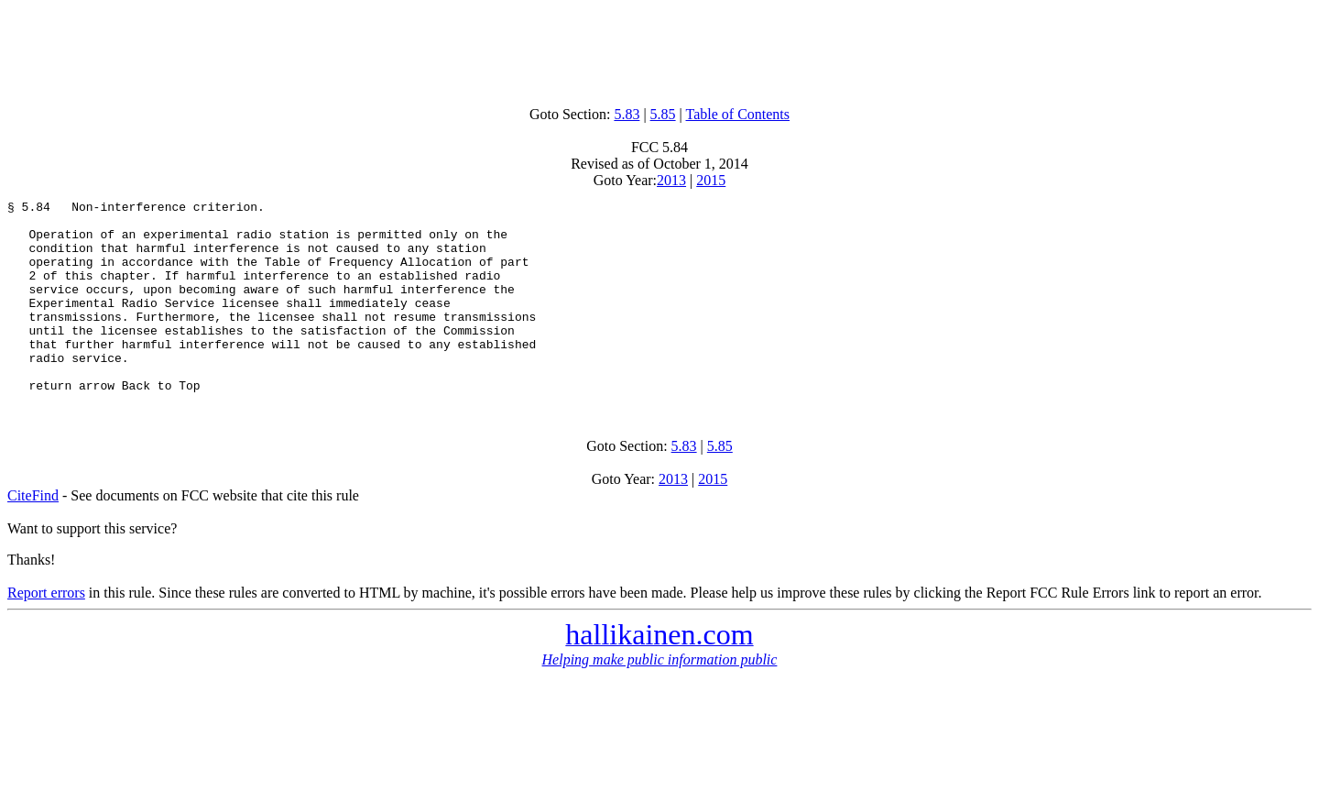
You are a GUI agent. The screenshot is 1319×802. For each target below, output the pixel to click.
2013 (671, 180)
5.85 (663, 114)
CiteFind (33, 534)
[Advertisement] (659, 48)
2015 (710, 180)
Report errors (46, 631)
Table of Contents (738, 114)
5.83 (626, 114)
